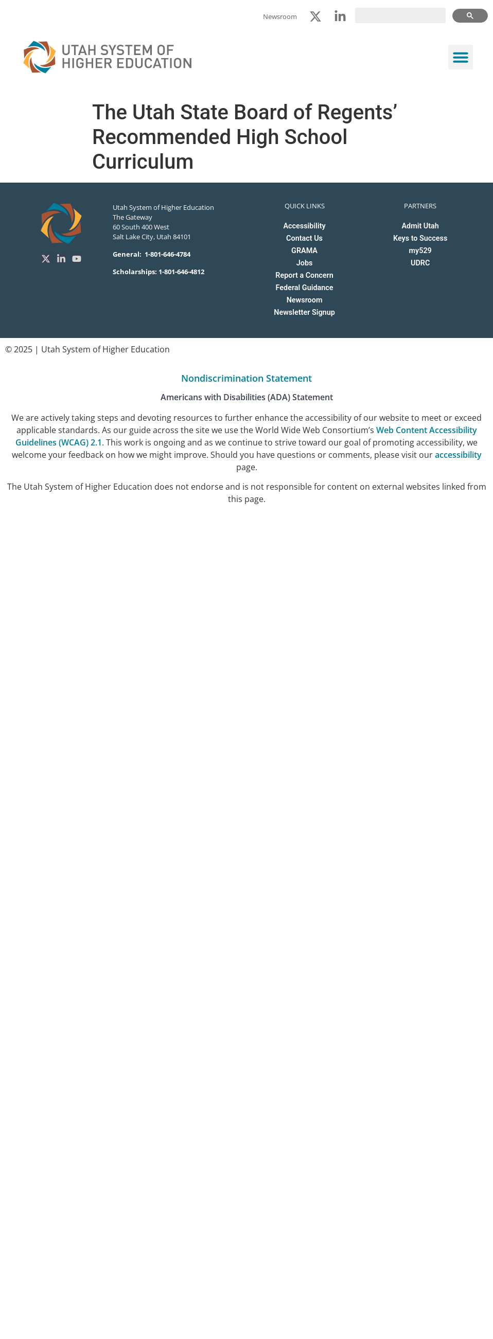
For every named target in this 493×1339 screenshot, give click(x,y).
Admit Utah (419, 226)
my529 (420, 250)
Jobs (304, 263)
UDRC (420, 263)
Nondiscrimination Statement (246, 378)
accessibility (458, 454)
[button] (460, 57)
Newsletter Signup (304, 312)
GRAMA (304, 250)
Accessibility (304, 226)
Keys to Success (420, 238)
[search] (400, 15)
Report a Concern (304, 275)
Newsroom (305, 300)
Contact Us (304, 238)
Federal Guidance (304, 287)
